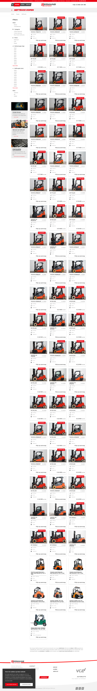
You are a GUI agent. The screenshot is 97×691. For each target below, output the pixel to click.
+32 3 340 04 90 (79, 5)
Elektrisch (16, 40)
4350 (15, 74)
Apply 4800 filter (13, 79)
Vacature (68, 0)
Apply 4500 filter (13, 75)
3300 (15, 70)
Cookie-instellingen (26, 684)
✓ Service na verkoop (27, 0)
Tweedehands (17, 26)
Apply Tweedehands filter (13, 26)
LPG (15, 41)
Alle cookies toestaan (11, 684)
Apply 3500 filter (13, 63)
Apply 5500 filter (13, 82)
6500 (15, 86)
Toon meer (15, 65)
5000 (15, 81)
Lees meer (16, 117)
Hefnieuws (54, 0)
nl (80, 0)
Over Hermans (61, 0)
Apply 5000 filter (13, 80)
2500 (15, 60)
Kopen (17, 4)
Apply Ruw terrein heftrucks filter (13, 34)
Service (28, 4)
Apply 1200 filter (13, 49)
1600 (15, 55)
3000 (15, 62)
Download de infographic (19, 156)
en (81, 0)
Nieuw (15, 25)
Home (12, 4)
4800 (15, 79)
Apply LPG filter (13, 41)
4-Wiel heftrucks (18, 31)
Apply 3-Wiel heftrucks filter (13, 33)
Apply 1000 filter (13, 48)
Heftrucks (24, 14)
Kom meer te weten (8, 680)
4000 (15, 72)
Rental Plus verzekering (37, 688)
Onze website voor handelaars (79, 678)
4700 (15, 77)
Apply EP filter (13, 94)
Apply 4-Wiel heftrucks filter (13, 31)
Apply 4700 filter (13, 77)
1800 (15, 57)
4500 (15, 75)
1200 (15, 50)
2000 (15, 58)
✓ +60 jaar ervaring (38, 0)
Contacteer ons (74, 0)
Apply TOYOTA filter (13, 92)
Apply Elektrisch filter (13, 39)
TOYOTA (16, 93)
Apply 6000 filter (13, 84)
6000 (15, 84)
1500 (15, 53)
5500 (15, 82)
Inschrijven (44, 677)
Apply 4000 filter (13, 72)
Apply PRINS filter (13, 96)
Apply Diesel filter (13, 43)
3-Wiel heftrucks (18, 33)
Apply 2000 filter (13, 58)
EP (14, 94)
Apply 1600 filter (13, 55)
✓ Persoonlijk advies (16, 0)
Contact (32, 666)
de (85, 0)
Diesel (15, 43)
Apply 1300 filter (13, 51)
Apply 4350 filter (13, 73)
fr (83, 0)
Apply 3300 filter (13, 70)
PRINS (15, 96)
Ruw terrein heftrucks (19, 35)
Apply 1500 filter (13, 53)
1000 (15, 48)
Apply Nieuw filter (13, 24)
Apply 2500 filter (13, 60)
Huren (22, 4)
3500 (15, 64)
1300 (15, 51)
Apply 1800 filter (13, 56)
